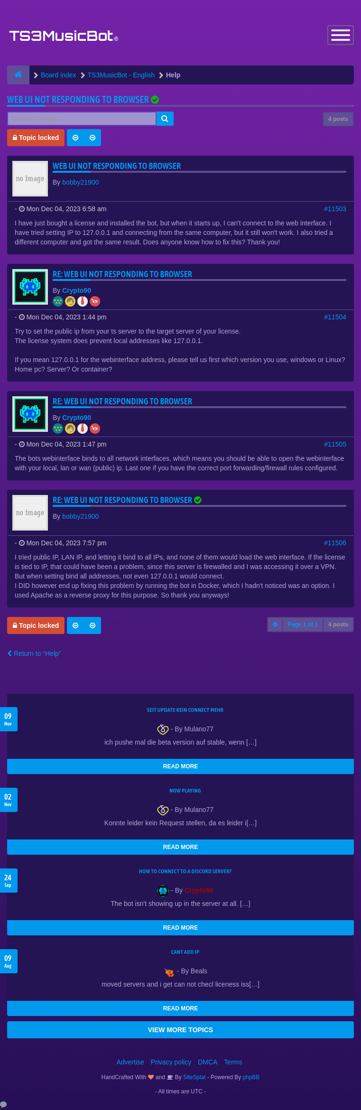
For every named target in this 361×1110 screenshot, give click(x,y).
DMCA (207, 1062)
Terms (233, 1062)
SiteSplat (194, 1077)
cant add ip (185, 952)
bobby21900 (80, 182)
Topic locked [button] (36, 137)
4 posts (338, 119)
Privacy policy (171, 1062)
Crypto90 (76, 290)
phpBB (251, 1077)
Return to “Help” (34, 653)
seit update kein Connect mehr (185, 710)
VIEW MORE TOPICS (180, 1030)
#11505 (335, 444)
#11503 (335, 209)
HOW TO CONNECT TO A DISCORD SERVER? (185, 871)
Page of (303, 624)
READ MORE (180, 766)
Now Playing (185, 790)
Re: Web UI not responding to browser (122, 274)
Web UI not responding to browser (78, 99)
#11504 (335, 317)
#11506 (335, 543)
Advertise (130, 1062)
